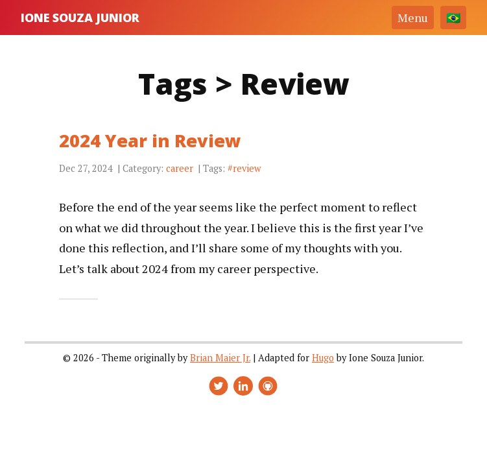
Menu (413, 17)
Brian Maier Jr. (220, 358)
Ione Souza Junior (80, 17)
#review (244, 168)
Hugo (323, 358)
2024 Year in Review (150, 140)
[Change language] (453, 17)
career (179, 168)
